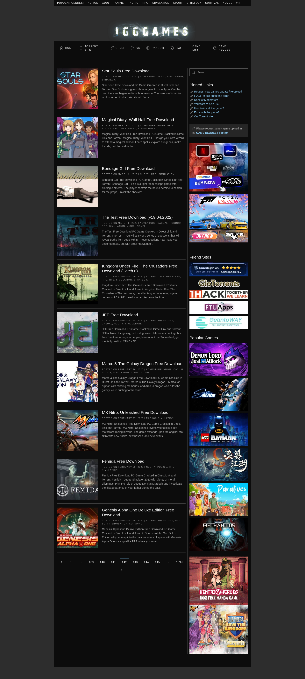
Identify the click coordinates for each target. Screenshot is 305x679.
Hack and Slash (169, 276)
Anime (119, 3)
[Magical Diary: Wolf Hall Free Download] (77, 137)
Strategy (194, 3)
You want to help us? (206, 104)
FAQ (178, 48)
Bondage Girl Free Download (128, 168)
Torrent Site (91, 48)
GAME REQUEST (225, 48)
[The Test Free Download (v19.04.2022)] (77, 235)
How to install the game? (209, 108)
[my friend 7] (218, 322)
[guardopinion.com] (218, 268)
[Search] (218, 72)
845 (157, 562)
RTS (111, 280)
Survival (212, 3)
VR (238, 3)
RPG (146, 3)
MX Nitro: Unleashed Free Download (135, 412)
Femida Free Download (123, 461)
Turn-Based (127, 128)
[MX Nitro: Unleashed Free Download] (77, 430)
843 (135, 562)
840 (102, 562)
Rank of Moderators (206, 99)
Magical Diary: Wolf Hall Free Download (138, 119)
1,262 (179, 562)
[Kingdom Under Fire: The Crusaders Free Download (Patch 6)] (77, 283)
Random (158, 48)
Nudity (145, 174)
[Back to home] (152, 23)
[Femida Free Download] (77, 479)
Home (69, 48)
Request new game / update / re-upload (218, 91)
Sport (178, 3)
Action (93, 3)
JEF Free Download (120, 315)
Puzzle (162, 467)
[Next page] (121, 570)
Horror (175, 223)
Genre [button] (120, 48)
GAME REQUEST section (212, 132)
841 (113, 562)
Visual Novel (147, 128)
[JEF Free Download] (77, 332)
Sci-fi (162, 76)
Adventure (148, 76)
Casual (163, 223)
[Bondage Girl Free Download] (77, 186)
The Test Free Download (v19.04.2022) (137, 217)
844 (146, 562)
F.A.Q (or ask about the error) (212, 95)
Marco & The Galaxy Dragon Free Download (142, 363)
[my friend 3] (218, 293)
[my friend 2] (218, 282)
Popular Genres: (70, 3)
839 (91, 562)
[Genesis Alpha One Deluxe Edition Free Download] (77, 527)
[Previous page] (61, 562)
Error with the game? (206, 112)
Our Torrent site (203, 116)
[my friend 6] (218, 307)
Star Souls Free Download (126, 71)
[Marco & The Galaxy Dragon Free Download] (77, 381)
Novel (227, 3)
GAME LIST (197, 48)
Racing (133, 3)
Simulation (160, 3)
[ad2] (217, 581)
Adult (106, 3)
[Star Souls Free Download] (77, 88)
